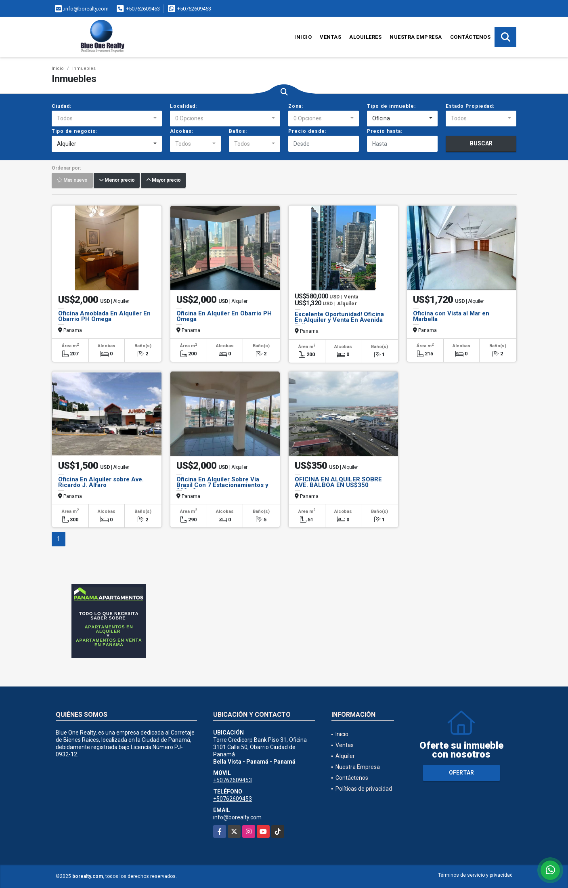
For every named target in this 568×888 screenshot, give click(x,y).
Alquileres (365, 37)
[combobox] (107, 119)
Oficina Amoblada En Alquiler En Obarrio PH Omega (104, 316)
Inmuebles (84, 68)
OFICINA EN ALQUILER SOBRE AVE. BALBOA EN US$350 (338, 482)
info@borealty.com (237, 817)
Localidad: (183, 106)
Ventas (330, 37)
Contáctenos (470, 37)
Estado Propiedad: (470, 106)
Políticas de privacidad (363, 788)
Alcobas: (181, 131)
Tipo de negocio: (75, 131)
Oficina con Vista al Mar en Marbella (451, 316)
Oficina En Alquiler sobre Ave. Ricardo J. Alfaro (101, 482)
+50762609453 (143, 9)
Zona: (295, 106)
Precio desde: (307, 131)
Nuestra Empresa (416, 37)
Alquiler (345, 756)
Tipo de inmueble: (391, 106)
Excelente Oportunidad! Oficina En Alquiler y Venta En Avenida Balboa (339, 320)
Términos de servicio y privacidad (475, 875)
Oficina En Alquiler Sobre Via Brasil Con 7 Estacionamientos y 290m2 (222, 485)
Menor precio (116, 180)
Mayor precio (163, 180)
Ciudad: (61, 106)
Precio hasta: (384, 131)
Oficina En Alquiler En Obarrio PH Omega (224, 316)
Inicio (303, 37)
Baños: (238, 131)
